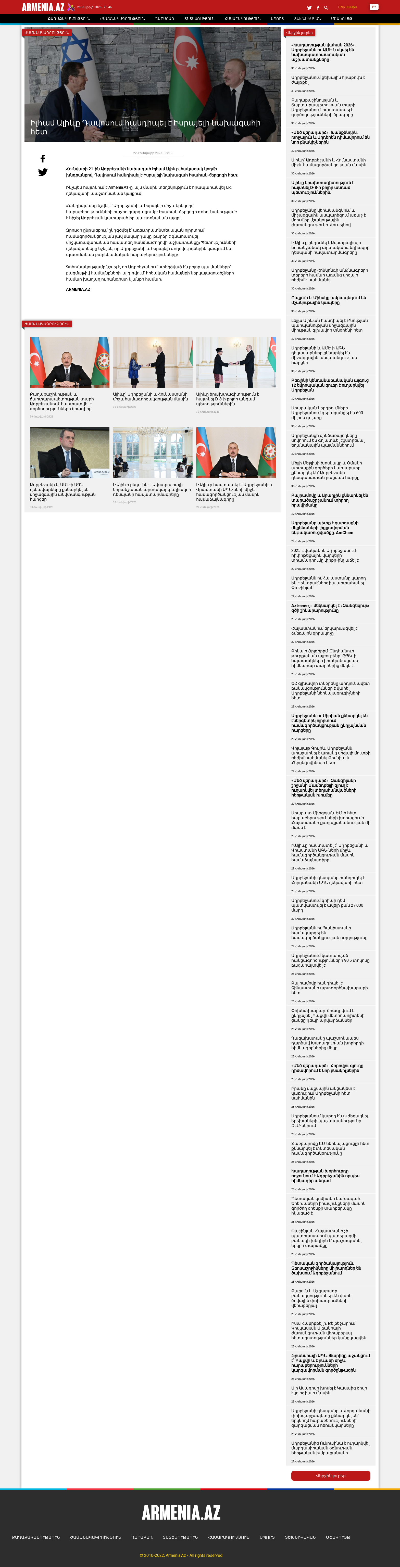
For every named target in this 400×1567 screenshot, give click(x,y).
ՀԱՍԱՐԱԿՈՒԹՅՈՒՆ (228, 1537)
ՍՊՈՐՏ (267, 1537)
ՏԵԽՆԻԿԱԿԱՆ (300, 1537)
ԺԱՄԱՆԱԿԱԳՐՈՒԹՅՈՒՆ (95, 1537)
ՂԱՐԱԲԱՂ (142, 1537)
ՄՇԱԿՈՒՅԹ (338, 1537)
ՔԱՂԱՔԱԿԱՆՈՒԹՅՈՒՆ (36, 1537)
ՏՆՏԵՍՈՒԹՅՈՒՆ (180, 1537)
